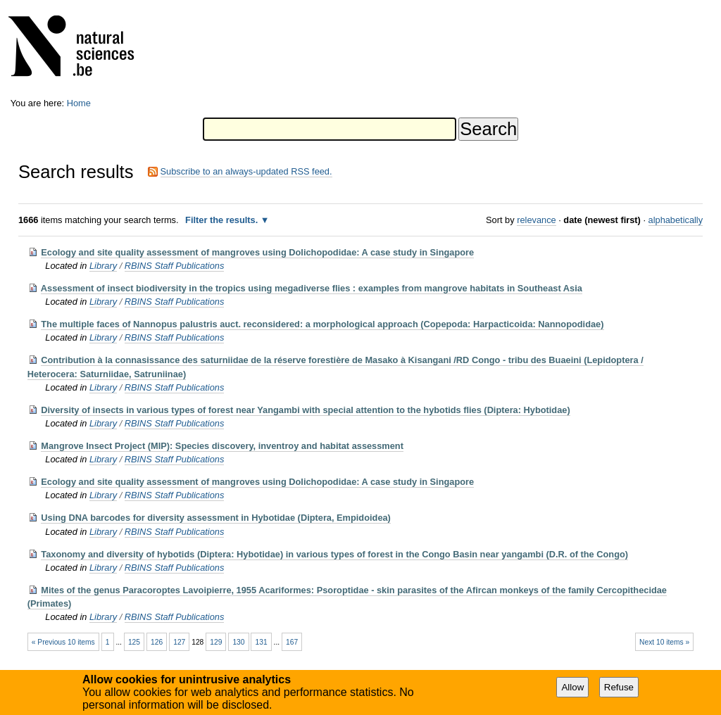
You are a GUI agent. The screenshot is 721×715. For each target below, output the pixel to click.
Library (103, 265)
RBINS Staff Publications (175, 265)
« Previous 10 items (63, 642)
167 (292, 642)
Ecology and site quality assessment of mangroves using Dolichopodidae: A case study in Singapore (257, 252)
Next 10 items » (664, 642)
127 (179, 642)
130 (238, 642)
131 (262, 642)
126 (157, 642)
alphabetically (675, 220)
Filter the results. (223, 220)
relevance (536, 220)
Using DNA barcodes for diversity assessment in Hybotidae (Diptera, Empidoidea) (216, 517)
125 (134, 642)
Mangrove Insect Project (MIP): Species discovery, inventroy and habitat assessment (222, 446)
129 (216, 642)
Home (79, 103)
